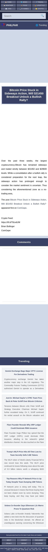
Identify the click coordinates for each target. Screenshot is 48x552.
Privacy (9, 543)
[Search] (24, 16)
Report (24, 543)
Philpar (11, 25)
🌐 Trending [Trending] (41, 25)
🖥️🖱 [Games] (24, 8)
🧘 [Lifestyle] (40, 5)
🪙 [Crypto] (39, 8)
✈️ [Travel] (40, 2)
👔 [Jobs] (8, 8)
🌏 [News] (24, 2)
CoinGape (21, 208)
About (9, 540)
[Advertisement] (24, 56)
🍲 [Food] (24, 5)
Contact (24, 540)
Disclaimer (39, 540)
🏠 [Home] (8, 2)
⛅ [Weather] (8, 5)
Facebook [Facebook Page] (38, 543)
